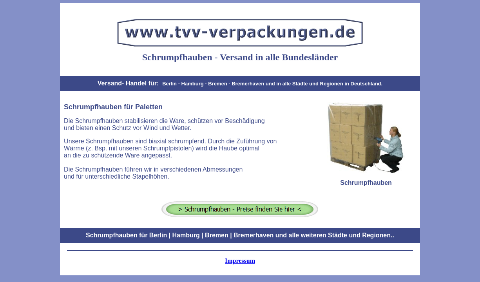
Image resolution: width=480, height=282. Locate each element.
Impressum (240, 260)
